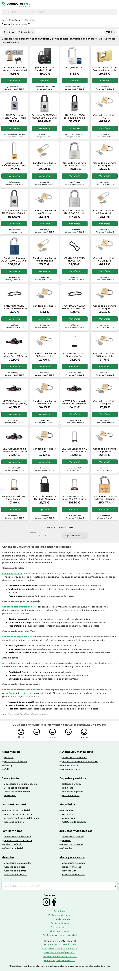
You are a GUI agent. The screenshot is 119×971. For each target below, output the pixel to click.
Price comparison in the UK (59, 960)
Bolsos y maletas (71, 866)
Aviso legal (60, 911)
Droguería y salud (14, 804)
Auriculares (68, 818)
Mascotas (8, 857)
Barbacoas (10, 795)
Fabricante (26, 32)
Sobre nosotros (59, 927)
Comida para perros (15, 870)
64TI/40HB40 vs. (74, 67)
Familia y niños (12, 830)
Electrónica (67, 804)
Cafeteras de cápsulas (74, 821)
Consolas (67, 848)
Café (6, 769)
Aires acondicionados (16, 787)
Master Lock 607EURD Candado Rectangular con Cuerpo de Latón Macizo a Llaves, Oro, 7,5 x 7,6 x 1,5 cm (104, 69)
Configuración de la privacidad (60, 935)
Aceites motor (70, 765)
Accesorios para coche (74, 757)
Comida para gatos (14, 866)
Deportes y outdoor (73, 778)
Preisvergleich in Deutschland (60, 956)
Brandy (8, 765)
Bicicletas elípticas (72, 791)
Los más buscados (60, 919)
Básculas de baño (14, 821)
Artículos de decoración (17, 791)
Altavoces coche (71, 769)
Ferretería (14, 20)
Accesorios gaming (73, 836)
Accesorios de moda (73, 863)
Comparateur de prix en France (59, 948)
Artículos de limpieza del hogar (21, 818)
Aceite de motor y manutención (80, 761)
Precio (9, 32)
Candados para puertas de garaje (19, 606)
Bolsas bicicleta (70, 795)
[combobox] (62, 12)
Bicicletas (67, 787)
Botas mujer (69, 870)
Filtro (110, 32)
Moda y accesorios (72, 857)
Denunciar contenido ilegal (59, 527)
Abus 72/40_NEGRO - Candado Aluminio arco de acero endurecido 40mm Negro (44, 497)
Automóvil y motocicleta (76, 751)
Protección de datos (59, 915)
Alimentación (11, 751)
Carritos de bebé (13, 848)
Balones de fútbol (72, 784)
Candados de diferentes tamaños (20, 689)
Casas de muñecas (72, 844)
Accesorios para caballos (17, 863)
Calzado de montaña (73, 874)
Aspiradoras (68, 814)
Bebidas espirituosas (15, 761)
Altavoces (67, 810)
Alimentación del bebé (17, 810)
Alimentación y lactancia (18, 814)
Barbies (66, 840)
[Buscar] (4, 12)
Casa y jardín (10, 778)
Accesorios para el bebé (17, 836)
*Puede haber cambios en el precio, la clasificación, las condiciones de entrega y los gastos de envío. (59, 966)
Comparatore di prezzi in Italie (59, 944)
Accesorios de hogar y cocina (20, 784)
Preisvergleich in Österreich (59, 952)
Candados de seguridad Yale (17, 636)
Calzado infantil (13, 844)
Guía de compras (59, 931)
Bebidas (8, 757)
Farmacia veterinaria (15, 874)
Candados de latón (12, 573)
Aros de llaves (9, 663)
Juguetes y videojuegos (76, 830)
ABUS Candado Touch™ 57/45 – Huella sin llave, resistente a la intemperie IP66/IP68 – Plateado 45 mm (14, 116)
